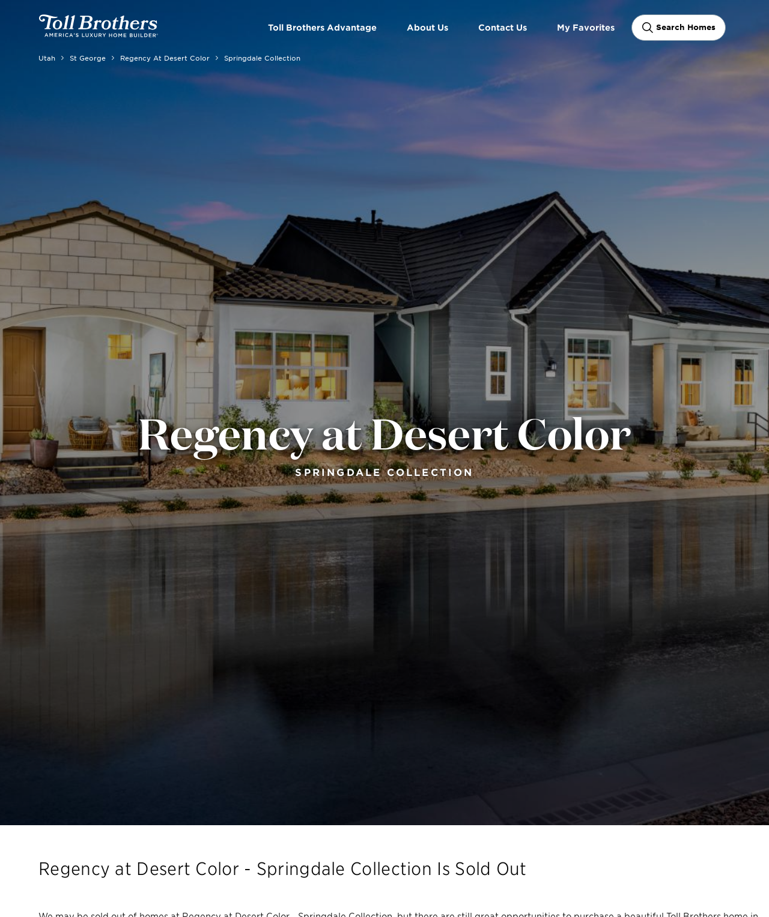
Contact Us (502, 27)
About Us (427, 27)
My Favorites (586, 27)
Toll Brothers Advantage (322, 27)
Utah (46, 57)
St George (88, 57)
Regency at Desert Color (165, 57)
